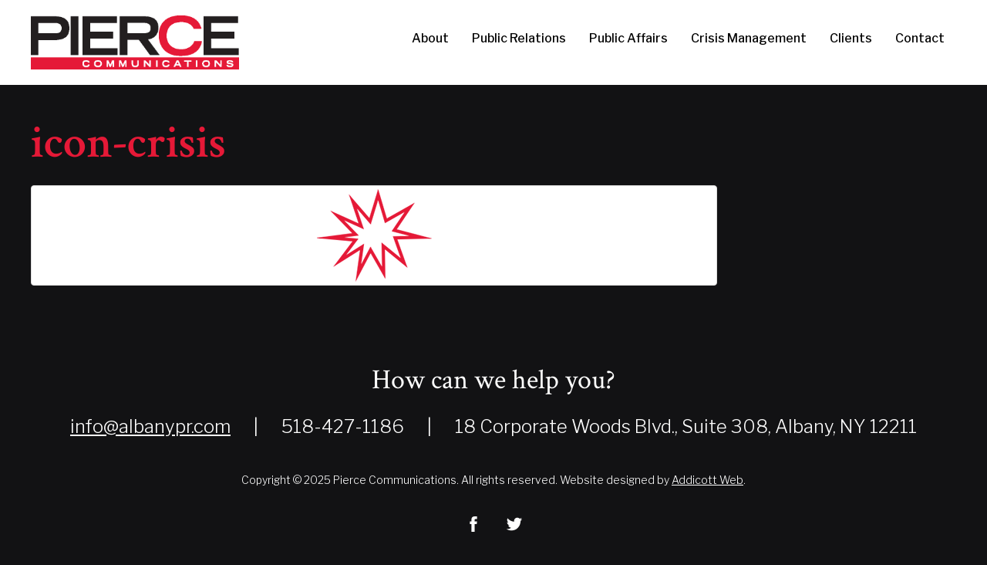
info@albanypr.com (150, 426)
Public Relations (519, 38)
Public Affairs (628, 38)
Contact (920, 38)
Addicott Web (707, 479)
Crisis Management (749, 38)
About (430, 38)
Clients (851, 38)
